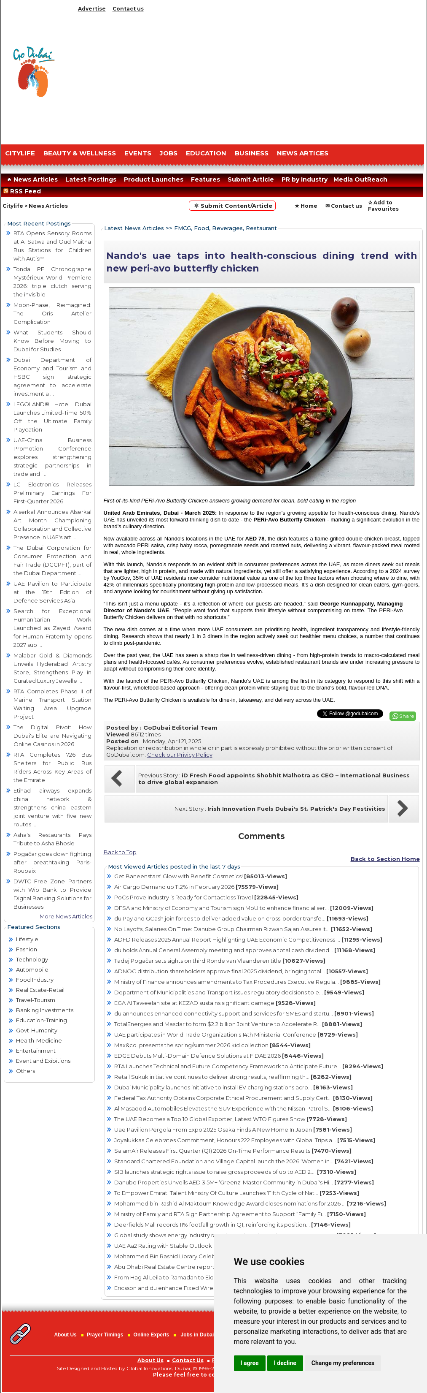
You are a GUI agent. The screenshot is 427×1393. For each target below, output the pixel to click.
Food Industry (35, 979)
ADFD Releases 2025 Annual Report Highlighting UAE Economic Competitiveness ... (248, 939)
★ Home (306, 206)
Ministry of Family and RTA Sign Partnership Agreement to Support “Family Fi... (240, 1214)
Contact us (128, 8)
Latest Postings (91, 179)
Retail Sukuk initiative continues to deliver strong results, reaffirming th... (233, 1076)
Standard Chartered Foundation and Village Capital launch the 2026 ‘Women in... (243, 1161)
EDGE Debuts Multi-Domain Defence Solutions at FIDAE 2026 (219, 1055)
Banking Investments (44, 1010)
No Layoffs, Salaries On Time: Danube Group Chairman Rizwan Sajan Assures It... (243, 929)
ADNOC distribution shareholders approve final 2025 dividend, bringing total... (241, 971)
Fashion (26, 949)
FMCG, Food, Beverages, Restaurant (225, 228)
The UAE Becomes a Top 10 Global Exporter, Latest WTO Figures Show (230, 1119)
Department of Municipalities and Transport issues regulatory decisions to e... (239, 992)
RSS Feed (23, 191)
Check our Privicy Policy (179, 754)
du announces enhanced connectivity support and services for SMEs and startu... (244, 1013)
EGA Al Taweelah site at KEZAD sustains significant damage (215, 1002)
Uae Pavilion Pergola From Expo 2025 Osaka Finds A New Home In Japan (233, 1129)
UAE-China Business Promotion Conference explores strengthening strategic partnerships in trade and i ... (52, 457)
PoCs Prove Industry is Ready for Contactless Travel (206, 897)
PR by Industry (304, 179)
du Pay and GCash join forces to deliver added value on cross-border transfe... (241, 918)
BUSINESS (252, 153)
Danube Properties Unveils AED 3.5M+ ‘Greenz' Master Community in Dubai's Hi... (244, 1182)
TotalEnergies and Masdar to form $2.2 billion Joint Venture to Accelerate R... (238, 1024)
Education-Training (41, 1020)
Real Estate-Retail (40, 989)
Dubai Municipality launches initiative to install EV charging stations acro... (233, 1087)
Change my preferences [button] (343, 1363)
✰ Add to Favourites (383, 205)
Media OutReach (360, 179)
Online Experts (151, 1335)
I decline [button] (285, 1363)
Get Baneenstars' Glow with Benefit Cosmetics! (200, 876)
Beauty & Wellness (79, 153)
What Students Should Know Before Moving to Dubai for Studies (52, 341)
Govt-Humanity (36, 1030)
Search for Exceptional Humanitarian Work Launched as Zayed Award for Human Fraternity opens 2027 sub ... (52, 628)
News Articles (31, 179)
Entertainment (36, 1050)
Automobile (32, 969)
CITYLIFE (20, 153)
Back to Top (120, 852)
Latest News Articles (134, 228)
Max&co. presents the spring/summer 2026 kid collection (212, 1045)
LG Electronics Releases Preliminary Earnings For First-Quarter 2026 (52, 493)
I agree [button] (250, 1363)
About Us (65, 1335)
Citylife (13, 206)
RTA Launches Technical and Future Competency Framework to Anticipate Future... (248, 1066)
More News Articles (66, 916)
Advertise (92, 8)
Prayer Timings (105, 1335)
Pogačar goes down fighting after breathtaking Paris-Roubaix (52, 862)
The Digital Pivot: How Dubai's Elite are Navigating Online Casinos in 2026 (52, 735)
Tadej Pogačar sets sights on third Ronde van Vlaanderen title (219, 960)
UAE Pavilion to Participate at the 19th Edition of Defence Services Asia (52, 592)
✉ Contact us (343, 206)
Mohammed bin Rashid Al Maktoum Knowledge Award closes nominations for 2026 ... (250, 1203)
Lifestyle (27, 939)
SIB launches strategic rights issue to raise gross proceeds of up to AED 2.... (235, 1171)
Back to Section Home (385, 858)
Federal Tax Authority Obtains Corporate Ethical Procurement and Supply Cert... (243, 1097)
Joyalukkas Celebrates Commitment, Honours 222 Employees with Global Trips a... (244, 1140)
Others (25, 1070)
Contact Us (188, 1360)
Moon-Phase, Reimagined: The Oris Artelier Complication (52, 313)
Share (406, 716)
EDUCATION (206, 153)
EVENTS (137, 153)
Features (205, 179)
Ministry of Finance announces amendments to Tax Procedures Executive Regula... (247, 981)
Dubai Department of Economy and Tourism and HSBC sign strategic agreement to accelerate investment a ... (52, 376)
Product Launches (153, 179)
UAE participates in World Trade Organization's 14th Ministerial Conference (236, 1034)
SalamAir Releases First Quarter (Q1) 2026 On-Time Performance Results (233, 1150)
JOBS (168, 153)
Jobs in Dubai (197, 1335)
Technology (32, 959)
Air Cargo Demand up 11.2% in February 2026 (196, 886)
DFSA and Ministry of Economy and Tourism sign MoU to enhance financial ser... (243, 907)
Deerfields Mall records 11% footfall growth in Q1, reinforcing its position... (232, 1224)
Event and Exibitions (43, 1060)
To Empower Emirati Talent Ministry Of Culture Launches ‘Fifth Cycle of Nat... (236, 1192)
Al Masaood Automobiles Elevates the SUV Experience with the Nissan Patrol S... (243, 1108)
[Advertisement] (249, 76)
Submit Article (251, 179)
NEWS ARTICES (302, 153)
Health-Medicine (39, 1040)
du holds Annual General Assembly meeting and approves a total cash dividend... (244, 950)
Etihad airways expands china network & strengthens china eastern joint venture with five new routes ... (52, 807)
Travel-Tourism (35, 1000)
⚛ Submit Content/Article (232, 205)
